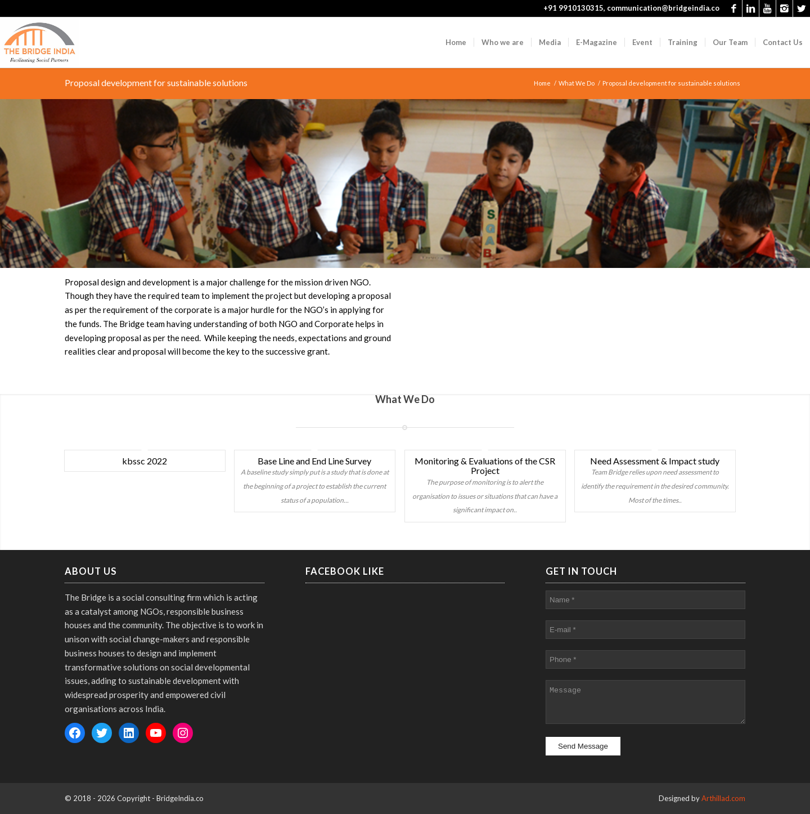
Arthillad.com (723, 798)
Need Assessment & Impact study (654, 460)
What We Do (577, 83)
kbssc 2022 (144, 460)
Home (542, 83)
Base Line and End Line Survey (314, 460)
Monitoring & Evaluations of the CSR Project (485, 465)
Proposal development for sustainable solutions (156, 82)
